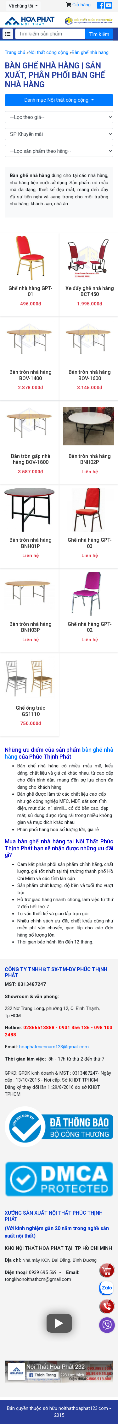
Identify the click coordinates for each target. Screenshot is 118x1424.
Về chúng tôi (21, 5)
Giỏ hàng (81, 5)
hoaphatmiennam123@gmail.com (54, 1047)
